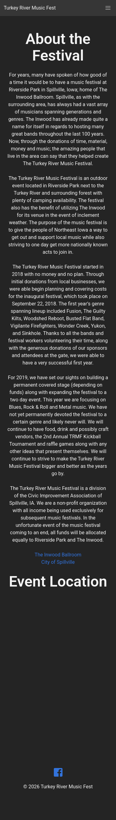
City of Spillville (58, 562)
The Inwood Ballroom (58, 555)
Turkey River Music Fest (30, 8)
